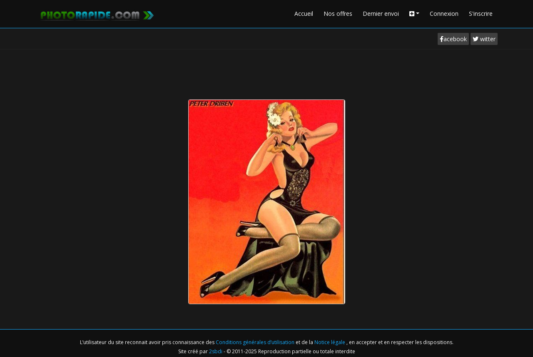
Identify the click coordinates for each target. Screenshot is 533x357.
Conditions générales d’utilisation (256, 342)
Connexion (444, 13)
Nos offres (338, 13)
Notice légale (330, 342)
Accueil (303, 13)
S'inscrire (481, 13)
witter (484, 39)
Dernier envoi (381, 13)
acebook (453, 39)
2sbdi (215, 351)
